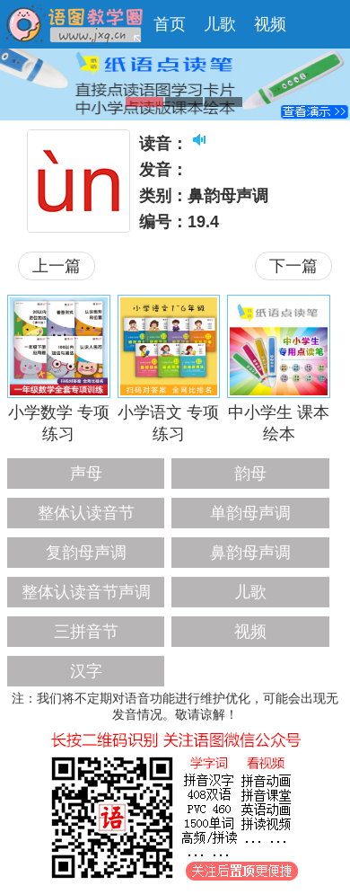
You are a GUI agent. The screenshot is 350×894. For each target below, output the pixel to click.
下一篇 (293, 266)
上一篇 (56, 266)
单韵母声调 (250, 513)
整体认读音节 (86, 513)
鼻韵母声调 (250, 553)
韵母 (250, 473)
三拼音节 (86, 632)
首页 (169, 24)
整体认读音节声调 (86, 592)
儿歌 (220, 24)
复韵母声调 (86, 553)
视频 (270, 24)
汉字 (86, 671)
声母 (86, 473)
